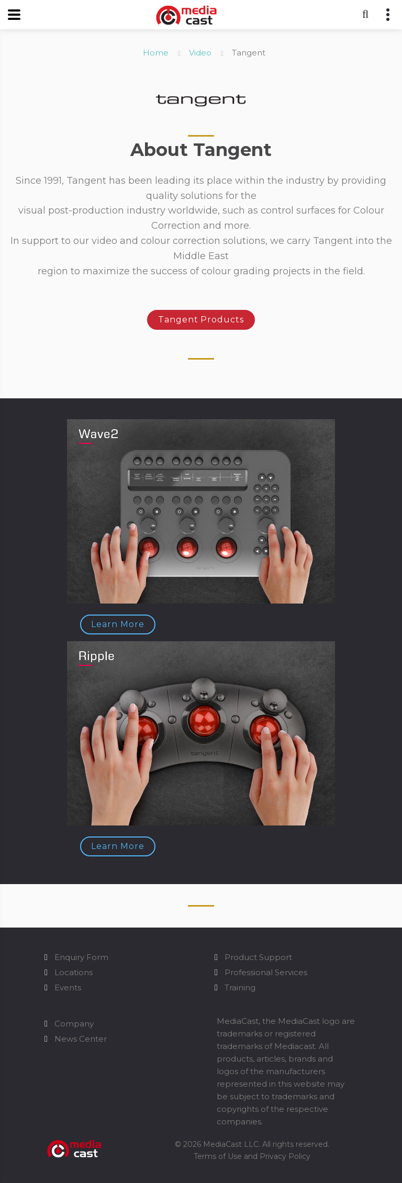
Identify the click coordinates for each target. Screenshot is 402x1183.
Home (156, 53)
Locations (73, 972)
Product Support (258, 957)
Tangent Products (201, 320)
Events (67, 987)
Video (200, 53)
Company (74, 1024)
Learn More (117, 624)
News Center (80, 1039)
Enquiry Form (81, 957)
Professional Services (266, 972)
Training (240, 987)
